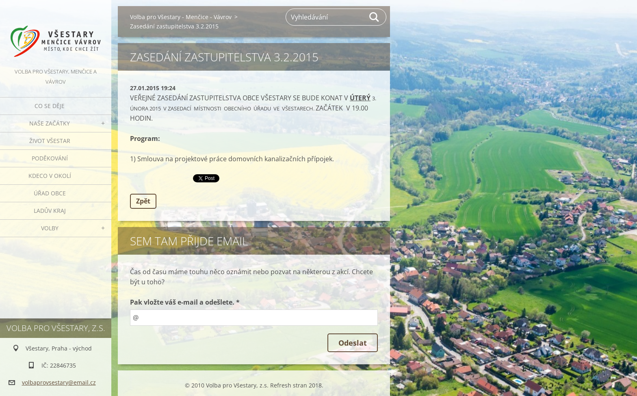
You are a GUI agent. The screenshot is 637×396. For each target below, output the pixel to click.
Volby (49, 228)
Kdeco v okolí (49, 176)
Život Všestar (49, 141)
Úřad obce (50, 193)
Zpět (143, 201)
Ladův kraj (50, 210)
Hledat (374, 17)
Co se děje (50, 106)
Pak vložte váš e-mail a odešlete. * (185, 302)
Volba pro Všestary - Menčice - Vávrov (181, 17)
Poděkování (50, 158)
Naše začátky (49, 123)
